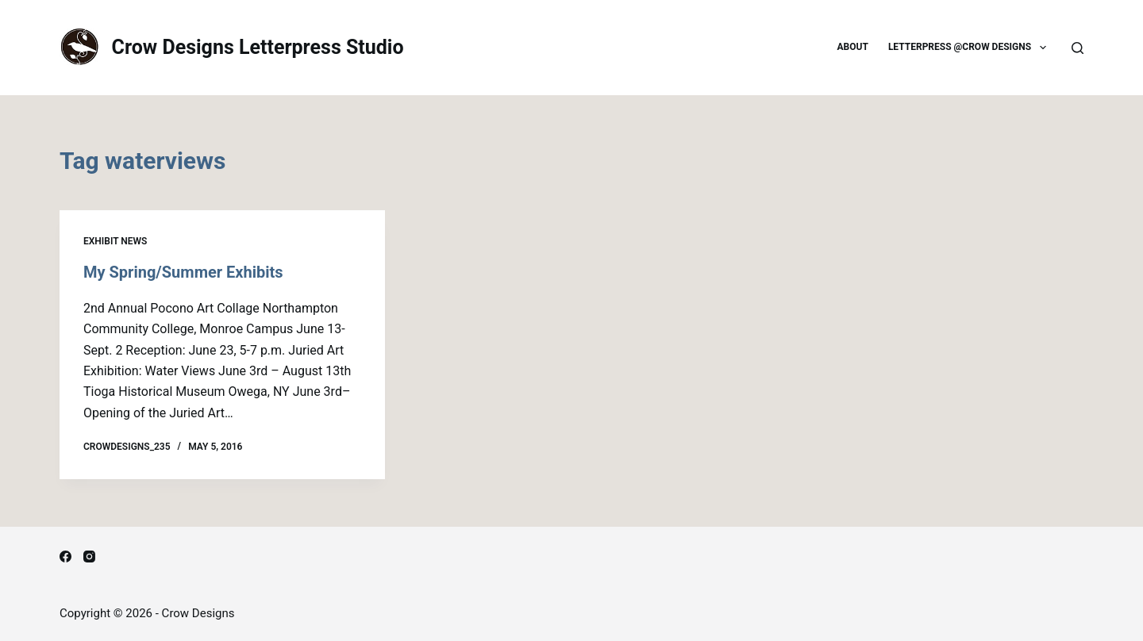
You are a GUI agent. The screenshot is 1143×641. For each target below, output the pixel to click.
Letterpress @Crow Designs (970, 47)
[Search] (1077, 48)
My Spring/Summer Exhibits (183, 272)
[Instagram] (89, 556)
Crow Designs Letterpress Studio (258, 47)
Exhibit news (115, 241)
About (852, 46)
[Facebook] (65, 556)
